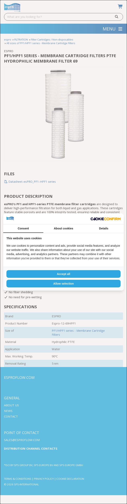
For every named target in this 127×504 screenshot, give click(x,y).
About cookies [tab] (63, 228)
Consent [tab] (23, 228)
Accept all (63, 274)
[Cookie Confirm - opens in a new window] (105, 219)
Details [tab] (103, 228)
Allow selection (63, 283)
